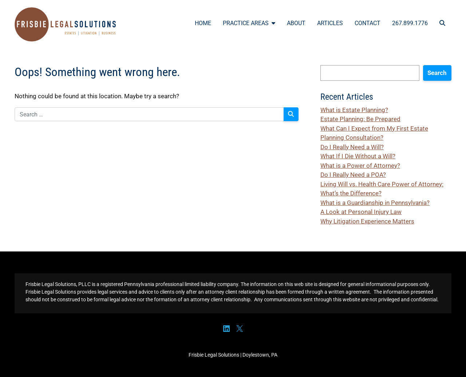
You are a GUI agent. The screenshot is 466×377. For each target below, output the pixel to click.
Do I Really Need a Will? (352, 147)
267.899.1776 (410, 23)
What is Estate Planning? (354, 110)
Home (203, 23)
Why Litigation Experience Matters (367, 221)
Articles (330, 23)
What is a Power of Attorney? (360, 165)
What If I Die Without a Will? (357, 156)
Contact (367, 23)
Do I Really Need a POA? (353, 174)
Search (437, 72)
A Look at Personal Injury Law (361, 211)
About (296, 23)
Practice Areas (249, 23)
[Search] (291, 114)
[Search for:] (149, 114)
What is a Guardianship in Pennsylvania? (375, 202)
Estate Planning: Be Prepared (360, 119)
